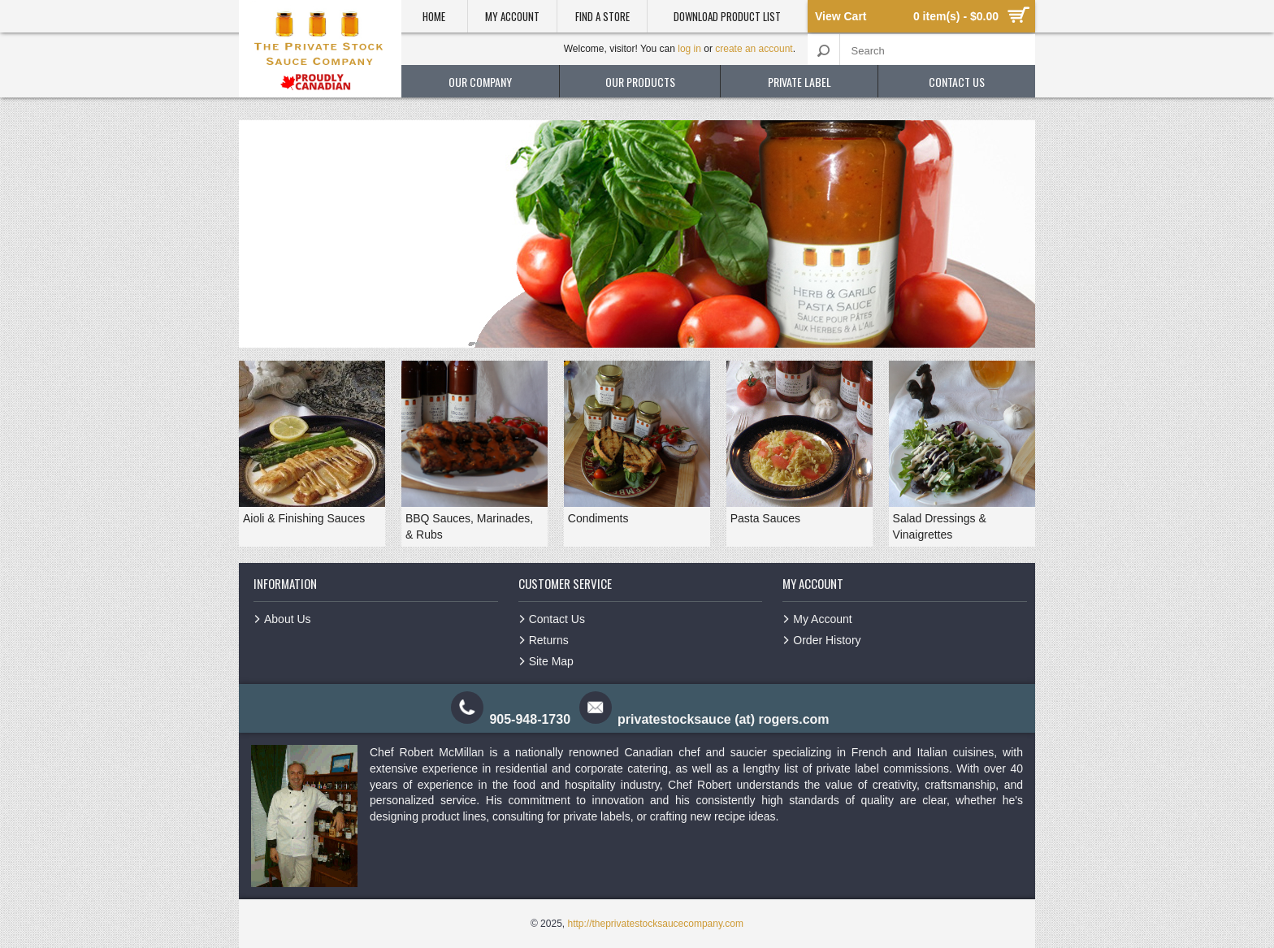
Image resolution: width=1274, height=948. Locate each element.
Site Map (551, 661)
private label (799, 81)
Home (433, 16)
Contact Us (557, 619)
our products (640, 81)
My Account (512, 16)
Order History (826, 640)
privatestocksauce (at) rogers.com (724, 719)
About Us (287, 619)
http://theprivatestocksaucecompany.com (655, 923)
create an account (753, 48)
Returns (549, 640)
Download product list (727, 16)
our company (480, 81)
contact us (957, 81)
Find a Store (602, 16)
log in (689, 48)
